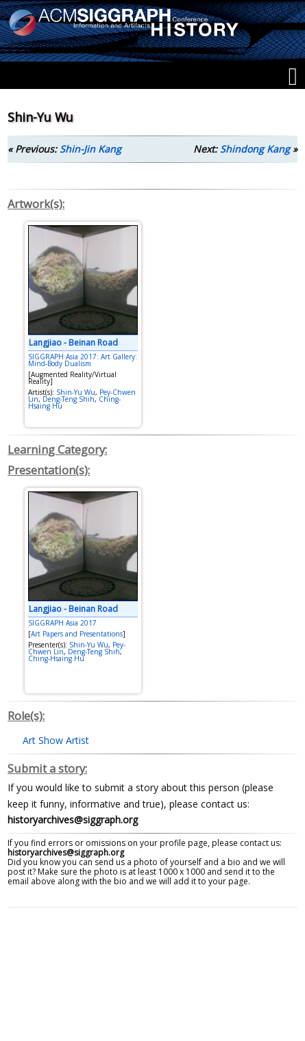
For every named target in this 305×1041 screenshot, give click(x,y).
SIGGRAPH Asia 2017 (62, 623)
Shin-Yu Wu (75, 392)
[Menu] (293, 76)
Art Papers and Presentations (77, 634)
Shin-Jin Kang (90, 148)
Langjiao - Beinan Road (73, 342)
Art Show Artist (56, 740)
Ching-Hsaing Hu (56, 658)
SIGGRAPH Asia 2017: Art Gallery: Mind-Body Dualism (82, 360)
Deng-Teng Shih (68, 399)
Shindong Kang (255, 148)
